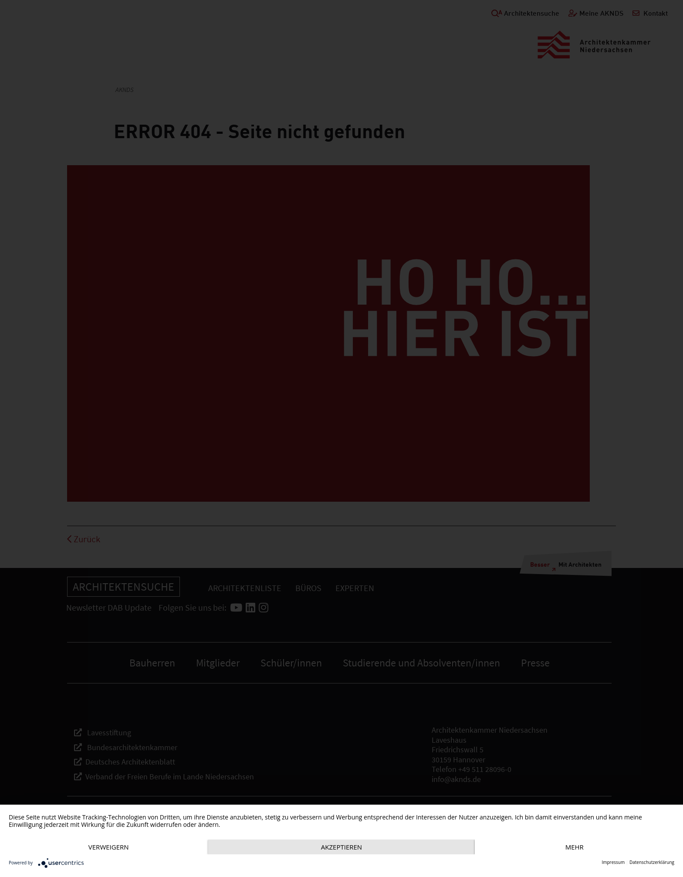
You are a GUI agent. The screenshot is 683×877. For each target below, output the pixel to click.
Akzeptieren (341, 847)
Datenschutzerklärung (651, 862)
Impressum (613, 862)
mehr (574, 847)
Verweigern (108, 847)
